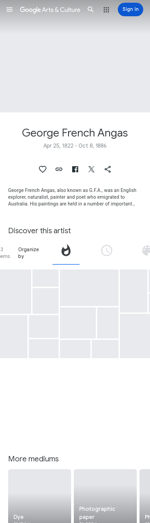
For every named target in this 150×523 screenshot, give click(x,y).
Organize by (28, 252)
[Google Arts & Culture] (50, 9)
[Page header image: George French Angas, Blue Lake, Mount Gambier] (75, 56)
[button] (9, 9)
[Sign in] (130, 9)
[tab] (66, 253)
